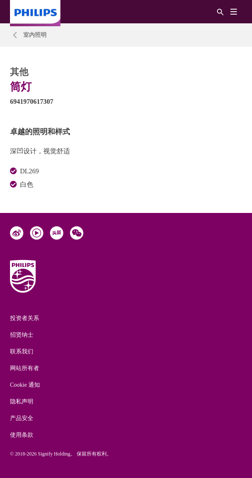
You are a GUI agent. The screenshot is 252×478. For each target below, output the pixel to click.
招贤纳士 (21, 335)
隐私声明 (21, 401)
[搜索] (220, 11)
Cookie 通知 (25, 385)
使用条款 (21, 435)
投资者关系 (24, 318)
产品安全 (21, 418)
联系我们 (21, 351)
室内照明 (35, 35)
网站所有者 (24, 368)
